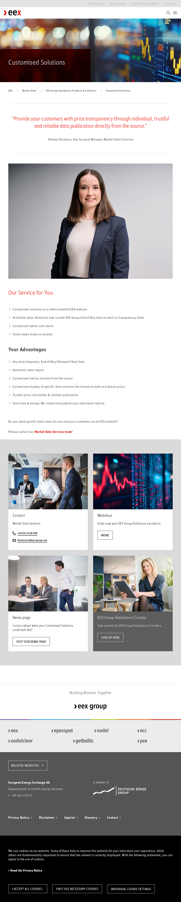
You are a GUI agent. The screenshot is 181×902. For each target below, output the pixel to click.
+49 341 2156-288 (27, 533)
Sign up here (110, 637)
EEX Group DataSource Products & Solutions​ (71, 90)
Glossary (91, 817)
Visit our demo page (31, 641)
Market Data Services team (53, 431)
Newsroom (96, 3)
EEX (10, 90)
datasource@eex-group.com (32, 540)
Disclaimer (47, 817)
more (105, 535)
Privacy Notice (18, 817)
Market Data (29, 90)
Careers (169, 3)
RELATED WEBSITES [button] (25, 765)
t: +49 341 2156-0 (20, 795)
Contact (112, 817)
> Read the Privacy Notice (25, 870)
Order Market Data (145, 3)
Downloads (118, 3)
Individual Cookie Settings (132, 889)
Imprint (69, 817)
